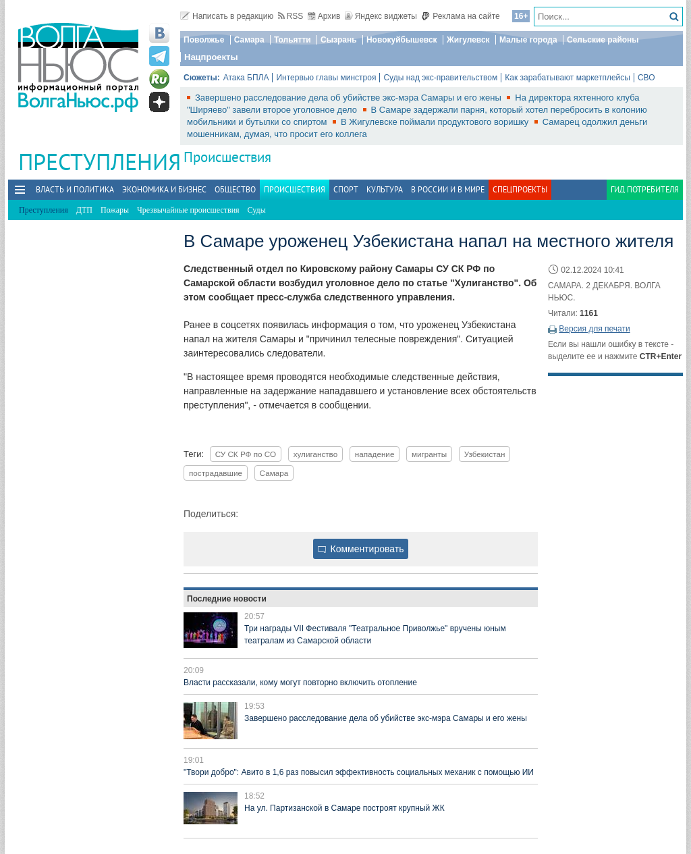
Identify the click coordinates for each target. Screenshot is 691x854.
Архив (324, 16)
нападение (375, 454)
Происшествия (227, 157)
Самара (249, 40)
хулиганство (316, 454)
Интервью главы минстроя (326, 77)
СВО (646, 77)
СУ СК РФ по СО (245, 454)
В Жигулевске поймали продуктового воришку (436, 122)
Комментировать (361, 548)
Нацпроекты (211, 57)
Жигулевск (468, 40)
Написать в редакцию (226, 16)
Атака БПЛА (246, 77)
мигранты (429, 454)
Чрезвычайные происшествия (188, 210)
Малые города (528, 40)
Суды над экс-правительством (440, 77)
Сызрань (339, 40)
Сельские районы (603, 40)
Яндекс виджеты (381, 16)
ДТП (84, 210)
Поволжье (204, 40)
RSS (291, 16)
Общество (235, 189)
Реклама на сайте (460, 16)
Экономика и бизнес (164, 189)
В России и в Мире (448, 189)
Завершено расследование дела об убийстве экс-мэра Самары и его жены (349, 97)
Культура (384, 189)
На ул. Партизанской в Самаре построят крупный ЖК (344, 808)
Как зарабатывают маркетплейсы (567, 77)
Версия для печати (594, 328)
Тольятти (292, 40)
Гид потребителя (645, 189)
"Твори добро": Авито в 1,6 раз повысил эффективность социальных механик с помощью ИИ (359, 772)
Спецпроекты (520, 189)
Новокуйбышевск (401, 40)
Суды (257, 210)
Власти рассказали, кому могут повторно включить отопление (300, 682)
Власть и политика (75, 189)
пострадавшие (215, 473)
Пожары (115, 210)
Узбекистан (484, 454)
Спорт (345, 189)
